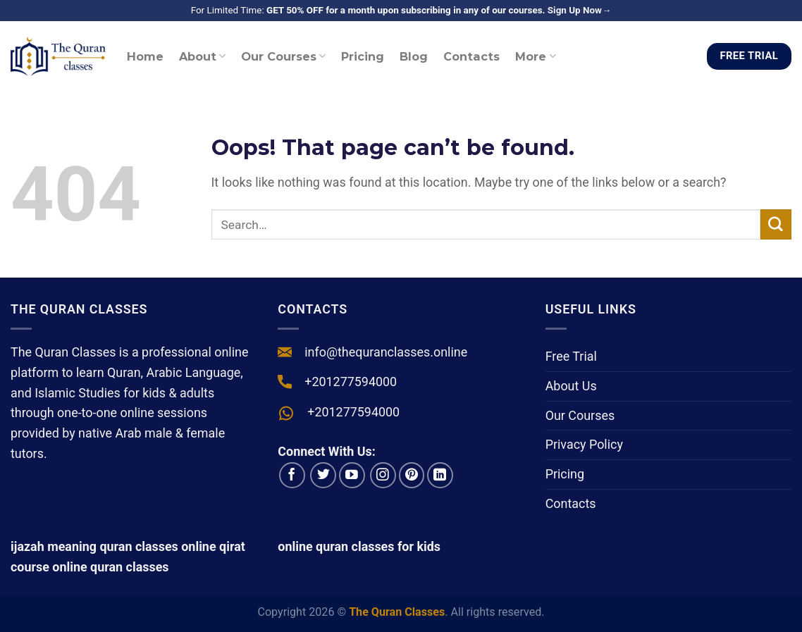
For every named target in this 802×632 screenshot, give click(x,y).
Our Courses (283, 56)
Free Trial (571, 356)
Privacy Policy (584, 444)
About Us (571, 385)
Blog (414, 56)
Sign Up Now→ (580, 10)
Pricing (362, 56)
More (535, 56)
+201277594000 (350, 381)
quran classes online (157, 546)
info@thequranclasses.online (385, 352)
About (202, 56)
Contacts (471, 56)
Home (145, 56)
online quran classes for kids (359, 546)
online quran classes (110, 566)
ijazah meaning (54, 546)
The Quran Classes (397, 612)
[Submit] (775, 224)
